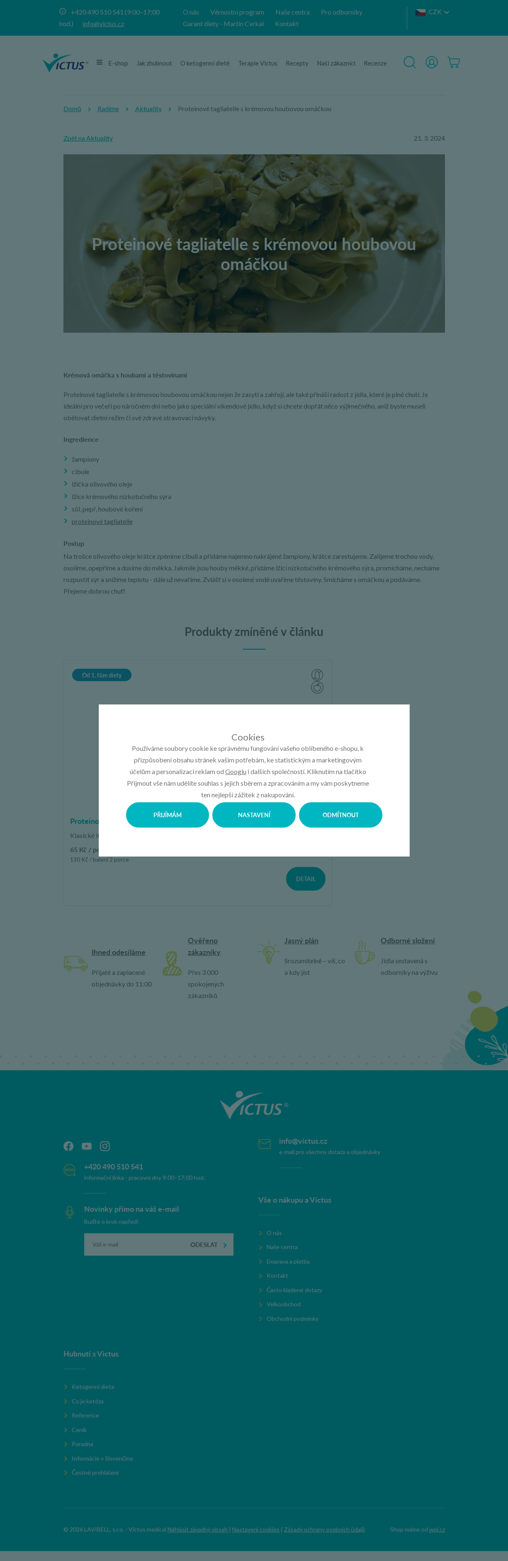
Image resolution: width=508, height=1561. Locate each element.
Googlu (235, 771)
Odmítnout (341, 815)
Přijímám (167, 815)
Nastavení (254, 815)
